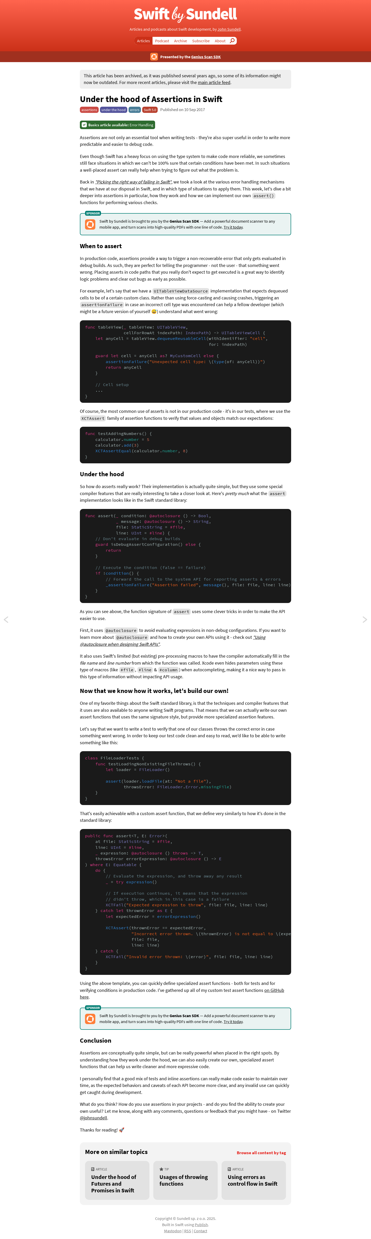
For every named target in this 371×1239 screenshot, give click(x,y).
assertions (89, 109)
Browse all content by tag (261, 1153)
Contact (200, 1230)
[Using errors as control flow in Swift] (254, 1180)
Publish (201, 1224)
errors (134, 109)
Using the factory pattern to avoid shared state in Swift (365, 621)
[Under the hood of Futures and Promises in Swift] (117, 1180)
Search (234, 40)
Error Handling (120, 124)
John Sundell (229, 29)
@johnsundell (93, 1118)
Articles (143, 40)
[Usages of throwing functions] (185, 1180)
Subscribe (201, 40)
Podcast (162, 40)
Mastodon (173, 1230)
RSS (187, 1230)
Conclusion (95, 1040)
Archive (180, 40)
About (220, 40)
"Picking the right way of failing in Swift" (133, 182)
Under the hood (102, 474)
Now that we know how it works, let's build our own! (154, 691)
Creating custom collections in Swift (11, 621)
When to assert (101, 246)
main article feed (214, 82)
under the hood (114, 109)
